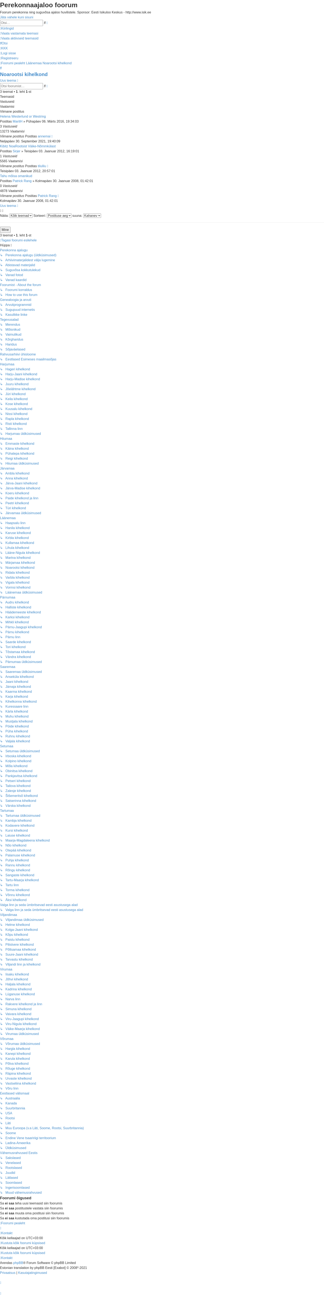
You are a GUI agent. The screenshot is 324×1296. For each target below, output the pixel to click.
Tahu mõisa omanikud (16, 176)
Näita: (16, 215)
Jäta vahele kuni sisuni (16, 17)
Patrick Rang (22, 181)
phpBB (18, 1263)
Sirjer (16, 151)
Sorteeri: (52, 215)
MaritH (17, 121)
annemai (44, 136)
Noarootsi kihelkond (24, 74)
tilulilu (42, 166)
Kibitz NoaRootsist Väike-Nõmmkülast (28, 146)
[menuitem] (19, 33)
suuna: (86, 215)
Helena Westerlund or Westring (23, 116)
